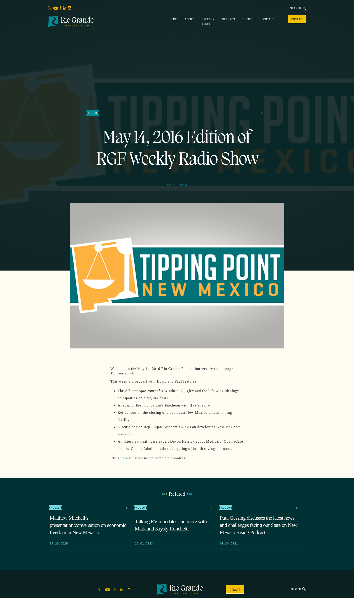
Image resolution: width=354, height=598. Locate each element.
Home (173, 19)
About (189, 19)
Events (248, 19)
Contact (267, 19)
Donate (296, 19)
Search (298, 8)
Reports (228, 19)
